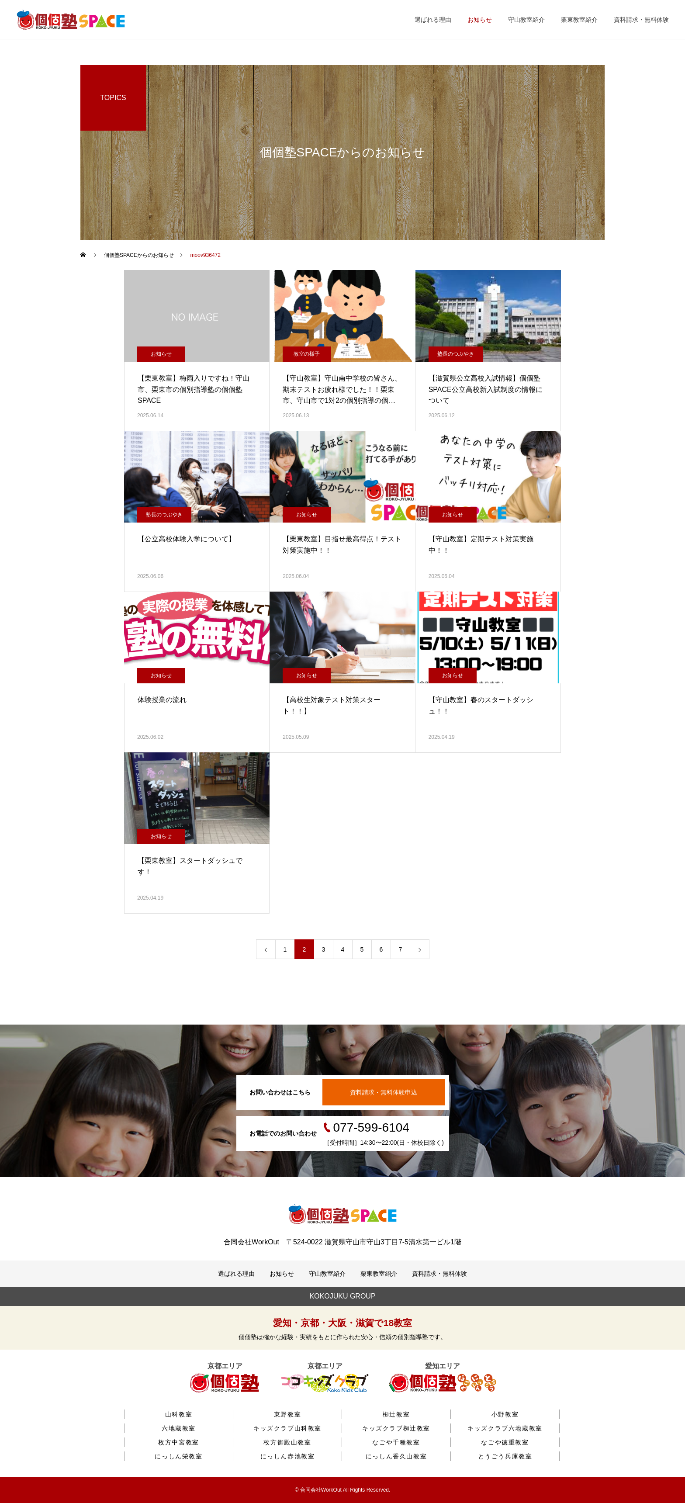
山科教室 (178, 1414)
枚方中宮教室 (178, 1442)
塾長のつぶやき (455, 354)
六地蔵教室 (179, 1428)
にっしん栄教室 (178, 1456)
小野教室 (505, 1414)
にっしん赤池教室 (287, 1456)
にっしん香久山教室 (396, 1456)
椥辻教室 (396, 1414)
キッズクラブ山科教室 (287, 1428)
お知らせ (479, 19)
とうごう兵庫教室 (505, 1456)
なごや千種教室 (396, 1442)
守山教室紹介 (526, 19)
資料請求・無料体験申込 (383, 1092)
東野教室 (287, 1414)
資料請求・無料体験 (641, 19)
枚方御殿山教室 (287, 1442)
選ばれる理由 (433, 19)
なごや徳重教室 (505, 1442)
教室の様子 (307, 354)
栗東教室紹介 (579, 19)
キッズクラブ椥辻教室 (396, 1428)
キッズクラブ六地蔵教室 (505, 1428)
